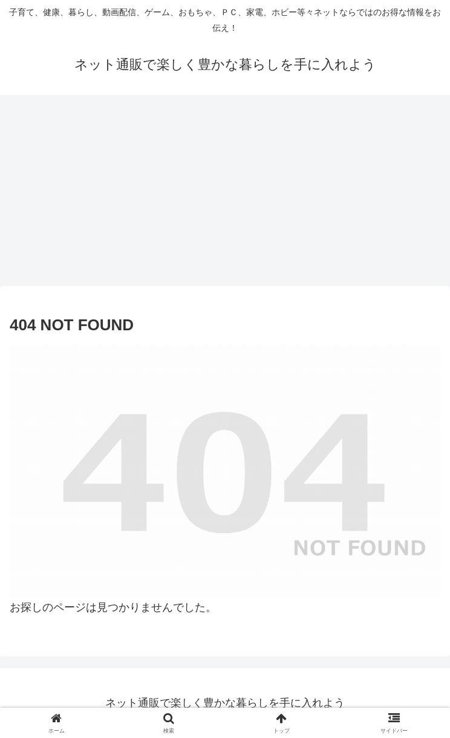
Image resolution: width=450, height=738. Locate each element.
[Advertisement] (225, 194)
